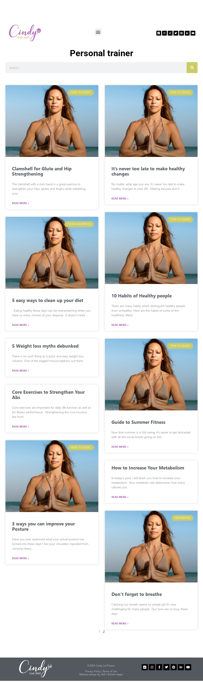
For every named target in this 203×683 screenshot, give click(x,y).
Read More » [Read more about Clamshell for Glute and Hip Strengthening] (20, 203)
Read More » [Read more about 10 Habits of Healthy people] (120, 325)
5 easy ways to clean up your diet (47, 300)
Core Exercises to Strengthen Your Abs (48, 394)
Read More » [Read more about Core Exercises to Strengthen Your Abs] (20, 426)
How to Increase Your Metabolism (147, 467)
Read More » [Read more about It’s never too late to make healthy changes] (120, 198)
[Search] (192, 67)
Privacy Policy (93, 671)
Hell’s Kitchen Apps (112, 674)
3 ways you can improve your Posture (43, 526)
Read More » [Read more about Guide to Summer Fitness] (120, 446)
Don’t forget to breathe (136, 594)
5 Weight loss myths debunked (45, 345)
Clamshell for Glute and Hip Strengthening (42, 171)
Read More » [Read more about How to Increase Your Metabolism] (120, 497)
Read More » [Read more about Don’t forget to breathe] (120, 623)
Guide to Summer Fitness (138, 422)
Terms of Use (110, 671)
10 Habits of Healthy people (141, 295)
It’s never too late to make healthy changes (148, 171)
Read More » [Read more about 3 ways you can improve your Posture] (20, 557)
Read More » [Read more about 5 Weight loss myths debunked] (20, 370)
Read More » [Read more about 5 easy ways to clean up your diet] (20, 325)
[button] (98, 32)
